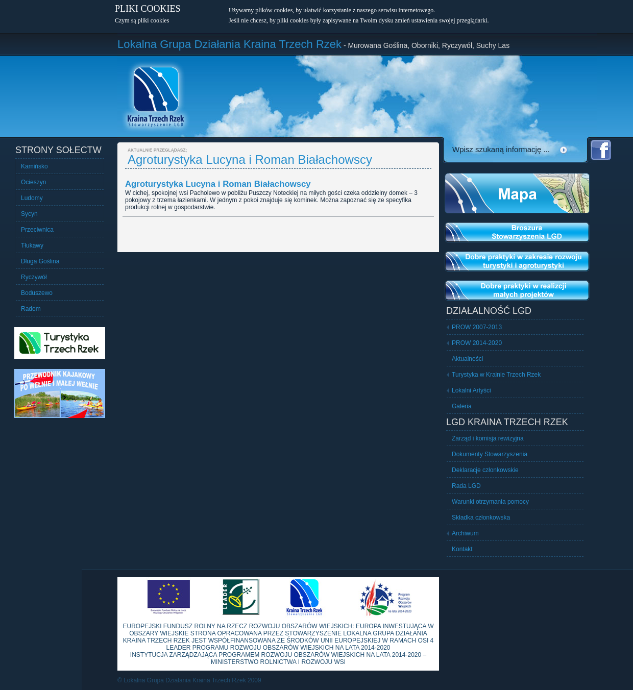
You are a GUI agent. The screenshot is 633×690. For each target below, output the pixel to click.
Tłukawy (32, 245)
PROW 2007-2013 (477, 327)
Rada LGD (466, 485)
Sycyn (29, 213)
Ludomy (32, 198)
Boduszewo (37, 293)
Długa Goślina (40, 261)
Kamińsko (34, 166)
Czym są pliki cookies (142, 20)
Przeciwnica (37, 229)
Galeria (462, 406)
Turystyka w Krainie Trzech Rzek (496, 374)
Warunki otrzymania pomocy (490, 501)
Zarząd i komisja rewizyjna (488, 438)
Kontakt (462, 549)
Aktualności (467, 358)
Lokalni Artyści (471, 390)
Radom (31, 308)
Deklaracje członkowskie (485, 470)
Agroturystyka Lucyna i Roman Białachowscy (218, 184)
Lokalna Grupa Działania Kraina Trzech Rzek (229, 44)
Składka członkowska (481, 517)
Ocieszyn (33, 182)
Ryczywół (34, 277)
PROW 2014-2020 (477, 343)
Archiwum (465, 533)
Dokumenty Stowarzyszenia (489, 454)
